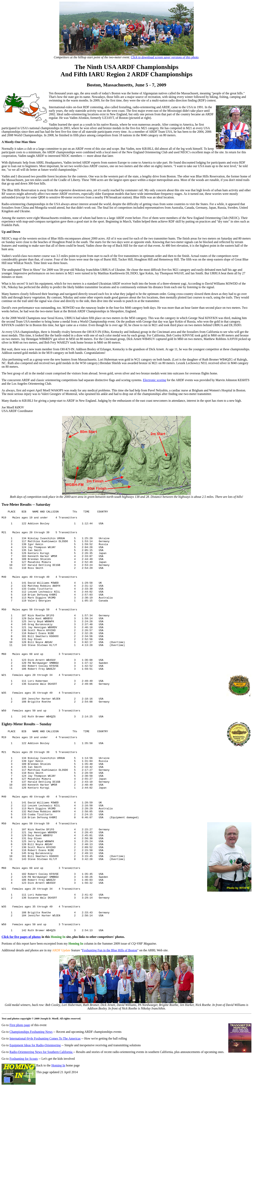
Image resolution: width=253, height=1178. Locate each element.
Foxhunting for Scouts (23, 1139)
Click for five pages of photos (21, 1017)
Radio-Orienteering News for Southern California (41, 1132)
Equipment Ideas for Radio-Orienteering (35, 1126)
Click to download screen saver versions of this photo (164, 57)
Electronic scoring (154, 380)
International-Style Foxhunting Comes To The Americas (45, 1119)
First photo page (19, 1105)
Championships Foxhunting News (31, 1112)
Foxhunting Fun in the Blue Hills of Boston (109, 1031)
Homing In (58, 1146)
